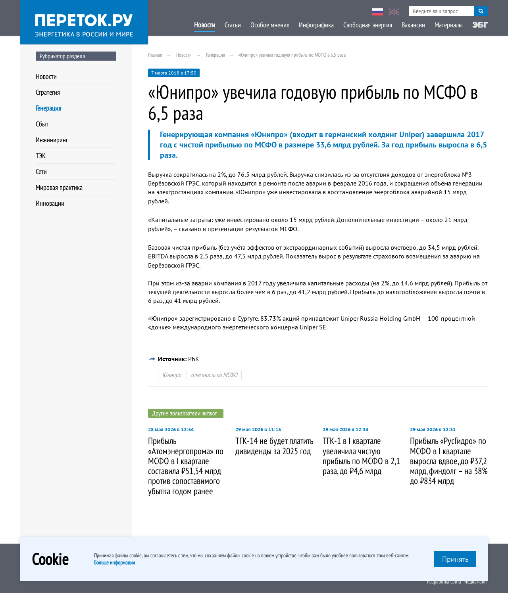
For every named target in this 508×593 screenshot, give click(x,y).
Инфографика (316, 24)
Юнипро (171, 375)
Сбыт (42, 123)
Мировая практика (59, 187)
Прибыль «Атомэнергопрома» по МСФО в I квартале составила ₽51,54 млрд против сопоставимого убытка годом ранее (185, 466)
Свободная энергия (367, 24)
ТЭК (41, 155)
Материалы (449, 24)
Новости (204, 24)
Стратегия (48, 92)
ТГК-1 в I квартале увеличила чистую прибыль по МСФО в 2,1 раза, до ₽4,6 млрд (361, 456)
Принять (455, 559)
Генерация (48, 108)
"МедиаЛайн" (475, 581)
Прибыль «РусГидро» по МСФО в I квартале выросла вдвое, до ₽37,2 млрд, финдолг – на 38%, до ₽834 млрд (449, 461)
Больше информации (114, 562)
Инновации (50, 203)
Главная (155, 55)
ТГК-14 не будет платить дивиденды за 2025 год (274, 446)
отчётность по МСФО (214, 375)
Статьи (233, 24)
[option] (187, 462)
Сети (41, 171)
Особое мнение (269, 24)
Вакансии (413, 24)
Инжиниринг (52, 139)
